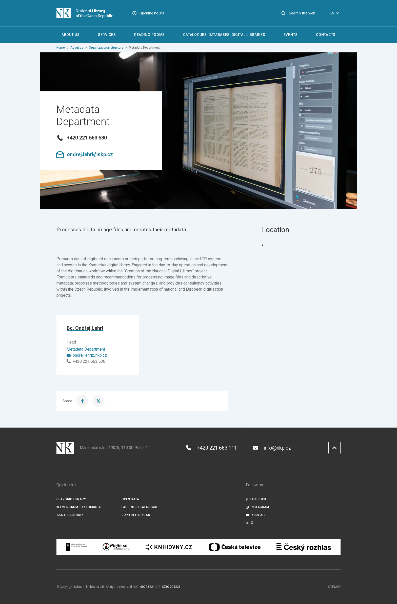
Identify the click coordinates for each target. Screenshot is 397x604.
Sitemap (334, 587)
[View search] (298, 13)
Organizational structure (106, 47)
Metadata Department (86, 349)
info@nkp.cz (272, 448)
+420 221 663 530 (81, 138)
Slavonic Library (71, 499)
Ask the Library (69, 515)
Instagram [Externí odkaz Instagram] (257, 507)
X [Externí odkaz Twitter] (249, 523)
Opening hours (152, 13)
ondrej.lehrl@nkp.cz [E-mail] (87, 355)
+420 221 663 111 (211, 448)
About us (76, 47)
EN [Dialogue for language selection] (335, 13)
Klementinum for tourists (78, 507)
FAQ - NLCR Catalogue (140, 507)
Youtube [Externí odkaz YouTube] (256, 515)
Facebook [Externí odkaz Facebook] (256, 499)
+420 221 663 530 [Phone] (86, 361)
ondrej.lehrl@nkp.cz (84, 154)
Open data (130, 499)
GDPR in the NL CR (136, 515)
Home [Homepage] (60, 47)
